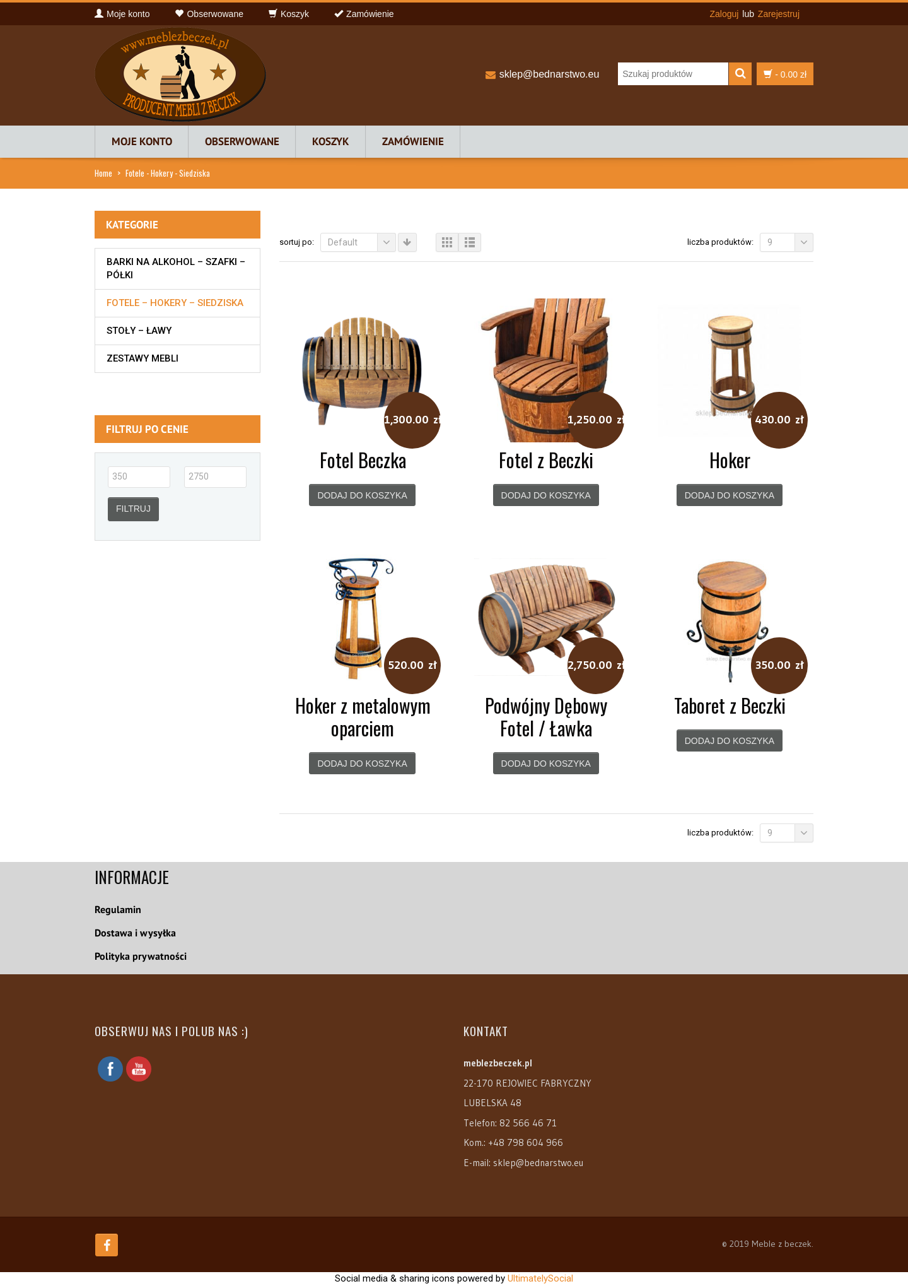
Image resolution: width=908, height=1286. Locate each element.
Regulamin (118, 909)
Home (103, 173)
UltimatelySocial (540, 1278)
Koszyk (330, 141)
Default (362, 242)
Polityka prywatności (141, 956)
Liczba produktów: (720, 242)
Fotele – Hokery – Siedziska (175, 303)
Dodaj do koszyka (362, 495)
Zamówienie (413, 141)
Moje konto (142, 141)
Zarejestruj (779, 14)
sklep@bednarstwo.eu (549, 74)
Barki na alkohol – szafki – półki (176, 268)
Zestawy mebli (142, 358)
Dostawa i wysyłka (135, 932)
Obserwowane (242, 141)
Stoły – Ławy (139, 330)
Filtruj (133, 509)
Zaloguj (723, 14)
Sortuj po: (296, 242)
